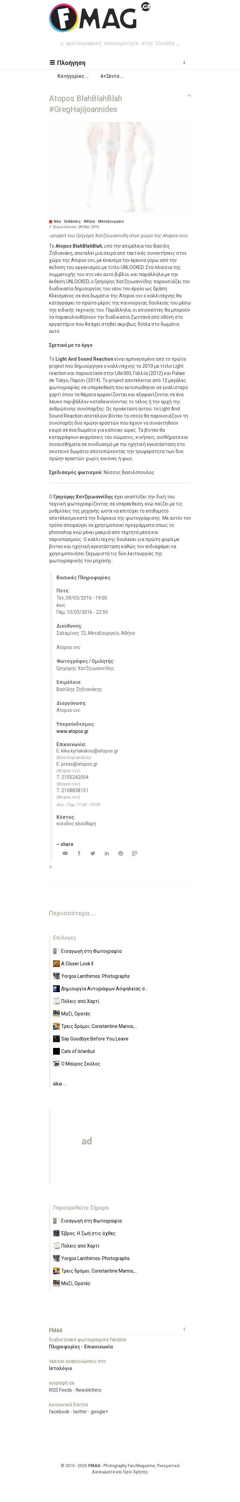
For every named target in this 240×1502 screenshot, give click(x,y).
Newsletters (88, 1390)
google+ (99, 1411)
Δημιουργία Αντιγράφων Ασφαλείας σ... (104, 988)
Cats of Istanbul (78, 1051)
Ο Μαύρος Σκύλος (80, 1064)
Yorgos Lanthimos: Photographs (95, 976)
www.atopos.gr (72, 731)
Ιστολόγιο (60, 1368)
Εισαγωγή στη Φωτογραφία (91, 951)
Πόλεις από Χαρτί (80, 1001)
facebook (59, 1411)
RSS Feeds (60, 1390)
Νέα (57, 221)
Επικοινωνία (98, 1346)
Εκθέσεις (72, 221)
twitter (80, 1411)
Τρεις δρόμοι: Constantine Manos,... (99, 1026)
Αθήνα (89, 221)
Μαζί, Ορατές (76, 1013)
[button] (68, 62)
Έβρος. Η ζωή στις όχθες (88, 1233)
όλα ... (60, 1083)
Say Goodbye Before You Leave (94, 1038)
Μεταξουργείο (111, 221)
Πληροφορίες (64, 1346)
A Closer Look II (77, 963)
